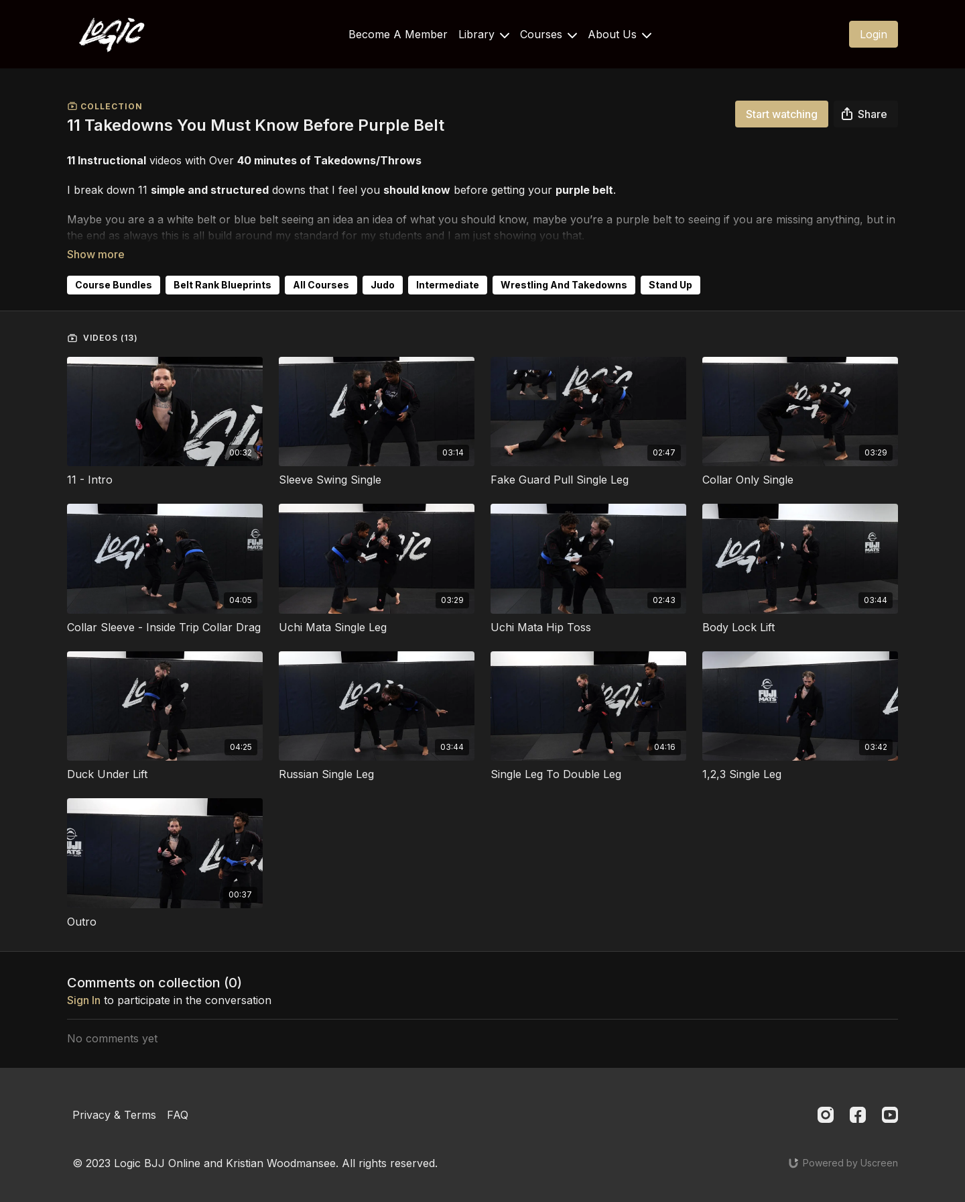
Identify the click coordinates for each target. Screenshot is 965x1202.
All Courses (321, 266)
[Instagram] (826, 1103)
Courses (548, 34)
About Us (619, 34)
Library (483, 34)
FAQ (177, 1102)
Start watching (782, 114)
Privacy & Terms (114, 1102)
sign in (84, 981)
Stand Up (670, 266)
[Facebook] (858, 1103)
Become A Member (398, 34)
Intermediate (447, 266)
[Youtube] (890, 1103)
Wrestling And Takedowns (564, 266)
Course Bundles (113, 266)
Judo (383, 266)
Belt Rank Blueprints (222, 266)
